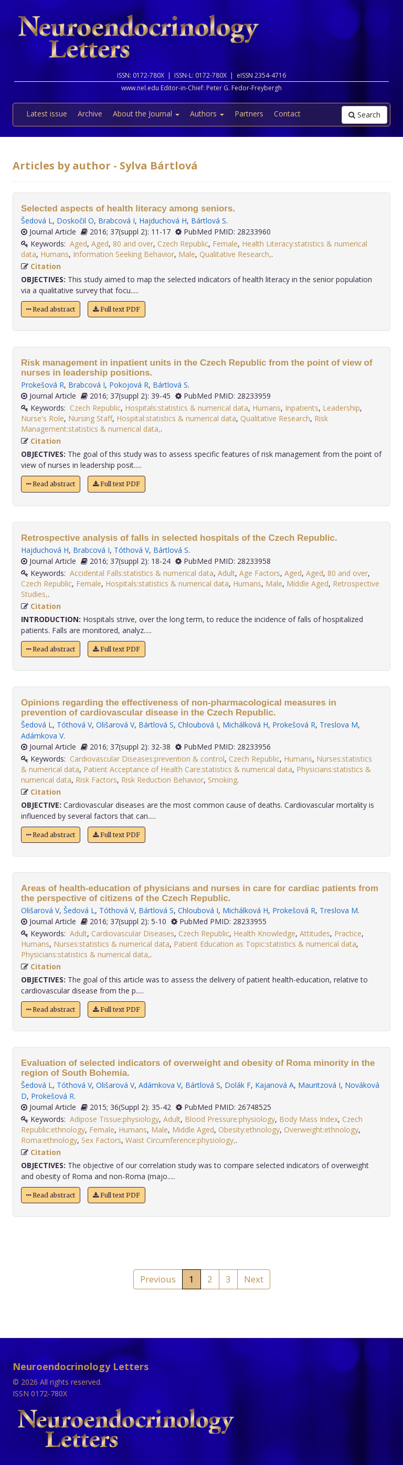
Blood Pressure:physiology (230, 1119)
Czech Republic (182, 244)
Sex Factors (101, 1140)
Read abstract (50, 309)
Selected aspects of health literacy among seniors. (128, 208)
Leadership (341, 408)
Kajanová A (274, 1085)
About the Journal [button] (146, 114)
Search (364, 115)
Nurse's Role (42, 418)
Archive (90, 114)
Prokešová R (42, 385)
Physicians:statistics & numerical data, (85, 954)
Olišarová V (115, 725)
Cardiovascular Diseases (132, 933)
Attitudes (315, 933)
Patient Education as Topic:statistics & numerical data (265, 944)
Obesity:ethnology (249, 1130)
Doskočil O (75, 221)
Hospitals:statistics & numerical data (186, 408)
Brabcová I (116, 221)
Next (253, 1279)
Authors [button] (207, 114)
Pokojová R (129, 385)
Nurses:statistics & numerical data (111, 944)
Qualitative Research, (235, 254)
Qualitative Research (275, 418)
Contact (287, 114)
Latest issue (46, 114)
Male (186, 254)
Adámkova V (42, 736)
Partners (249, 114)
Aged (78, 244)
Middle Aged (307, 584)
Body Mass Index (308, 1119)
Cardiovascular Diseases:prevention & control (147, 759)
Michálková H (245, 725)
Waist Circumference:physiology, (180, 1140)
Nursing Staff (90, 418)
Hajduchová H (163, 221)
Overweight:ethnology (321, 1130)
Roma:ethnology (49, 1140)
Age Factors (259, 573)
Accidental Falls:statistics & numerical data (142, 573)
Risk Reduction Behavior (162, 780)
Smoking (222, 780)
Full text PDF (116, 309)
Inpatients (302, 408)
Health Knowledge (264, 933)
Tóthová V (131, 550)
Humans (54, 254)
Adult (226, 573)
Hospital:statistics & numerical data (176, 418)
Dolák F (238, 1085)
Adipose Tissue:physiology (114, 1119)
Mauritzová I (319, 1085)
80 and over (133, 244)
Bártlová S (208, 221)
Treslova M (339, 725)
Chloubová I (198, 725)
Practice (348, 933)
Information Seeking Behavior (123, 254)
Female (225, 244)
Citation (45, 266)
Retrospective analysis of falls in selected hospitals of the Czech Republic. (179, 538)
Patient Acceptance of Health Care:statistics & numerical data (187, 769)
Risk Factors (96, 780)
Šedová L (36, 221)
